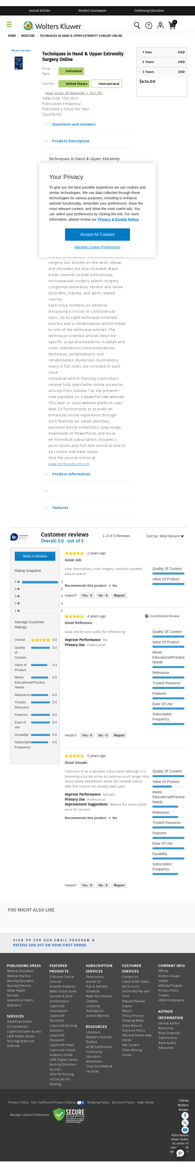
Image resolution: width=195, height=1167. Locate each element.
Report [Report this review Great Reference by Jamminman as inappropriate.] (119, 735)
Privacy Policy (168, 990)
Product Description (66, 142)
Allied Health (16, 990)
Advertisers (94, 1061)
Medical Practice (19, 976)
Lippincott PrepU (62, 1045)
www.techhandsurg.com (68, 464)
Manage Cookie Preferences (30, 1115)
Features (55, 508)
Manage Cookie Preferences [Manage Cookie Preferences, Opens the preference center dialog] (97, 247)
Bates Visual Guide (63, 991)
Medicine (28, 36)
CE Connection (17, 1026)
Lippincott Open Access (24, 1031)
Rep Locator (131, 1045)
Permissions (95, 977)
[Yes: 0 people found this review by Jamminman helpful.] (87, 735)
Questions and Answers (69, 125)
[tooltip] (20, 537)
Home (12, 36)
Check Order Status (136, 981)
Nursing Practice (19, 986)
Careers (163, 995)
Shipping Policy (98, 1102)
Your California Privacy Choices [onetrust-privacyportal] (58, 1102)
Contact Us (130, 977)
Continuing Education (149, 10)
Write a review (39, 557)
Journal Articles (39, 10)
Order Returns (132, 1025)
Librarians (93, 1032)
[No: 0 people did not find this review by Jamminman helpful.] (103, 735)
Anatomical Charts (20, 1000)
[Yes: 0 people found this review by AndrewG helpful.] (87, 596)
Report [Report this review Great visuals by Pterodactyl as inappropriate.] (119, 885)
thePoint (13, 1046)
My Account (130, 986)
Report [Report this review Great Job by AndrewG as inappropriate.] (119, 595)
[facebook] (185, 1115)
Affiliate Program (170, 986)
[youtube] (185, 1129)
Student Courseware (92, 10)
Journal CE (93, 981)
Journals (13, 995)
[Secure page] (70, 1115)
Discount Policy (133, 1030)
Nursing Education (20, 981)
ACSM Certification (99, 1047)
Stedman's (14, 1005)
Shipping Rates (133, 1020)
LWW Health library (21, 1036)
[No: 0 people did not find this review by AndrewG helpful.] (103, 596)
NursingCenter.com (21, 1041)
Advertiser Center (19, 1021)
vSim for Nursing (62, 1074)
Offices (163, 971)
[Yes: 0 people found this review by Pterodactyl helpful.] (87, 885)
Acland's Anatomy (63, 986)
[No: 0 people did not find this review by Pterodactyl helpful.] (103, 885)
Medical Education (20, 971)
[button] (21, 50)
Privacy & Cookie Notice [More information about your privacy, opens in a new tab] (118, 219)
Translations (95, 1011)
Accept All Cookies (97, 234)
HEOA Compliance (171, 1000)
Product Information (66, 475)
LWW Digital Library (64, 1060)
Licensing (93, 1006)
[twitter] (185, 1122)
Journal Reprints (97, 1016)
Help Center (145, 1102)
